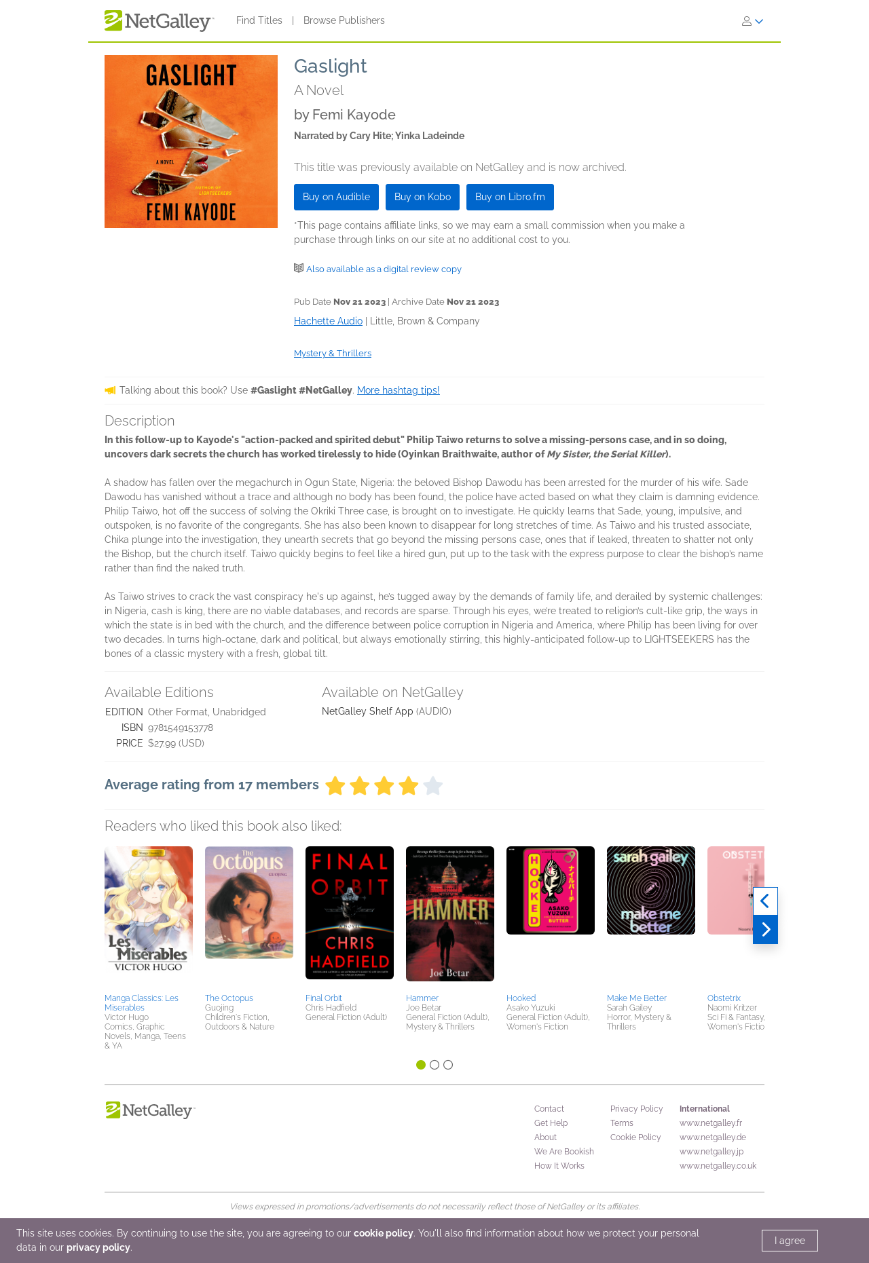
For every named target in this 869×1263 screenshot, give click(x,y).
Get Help (551, 1123)
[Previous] (765, 901)
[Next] (765, 930)
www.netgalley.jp (711, 1151)
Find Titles (259, 20)
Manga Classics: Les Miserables (142, 1003)
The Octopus (229, 998)
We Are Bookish (564, 1151)
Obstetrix (724, 998)
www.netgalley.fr (711, 1123)
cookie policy (383, 1233)
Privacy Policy (636, 1109)
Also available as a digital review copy (384, 269)
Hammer (422, 998)
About (545, 1137)
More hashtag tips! (398, 390)
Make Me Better (637, 998)
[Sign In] (753, 21)
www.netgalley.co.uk (718, 1166)
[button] (149, 917)
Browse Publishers (344, 20)
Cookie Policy (635, 1137)
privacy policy (98, 1247)
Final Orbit (324, 998)
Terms (621, 1123)
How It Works (559, 1166)
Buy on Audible (336, 196)
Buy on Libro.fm (510, 196)
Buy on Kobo (422, 196)
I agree (790, 1240)
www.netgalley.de (713, 1137)
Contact (549, 1109)
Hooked (521, 998)
